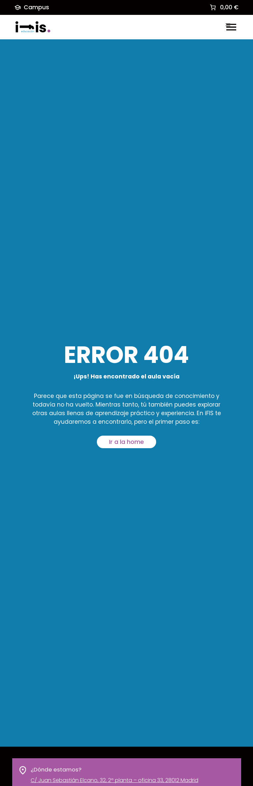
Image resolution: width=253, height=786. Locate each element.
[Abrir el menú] (231, 27)
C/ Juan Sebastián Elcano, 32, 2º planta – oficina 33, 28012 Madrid (114, 780)
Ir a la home (126, 442)
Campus (31, 7)
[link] (224, 7)
